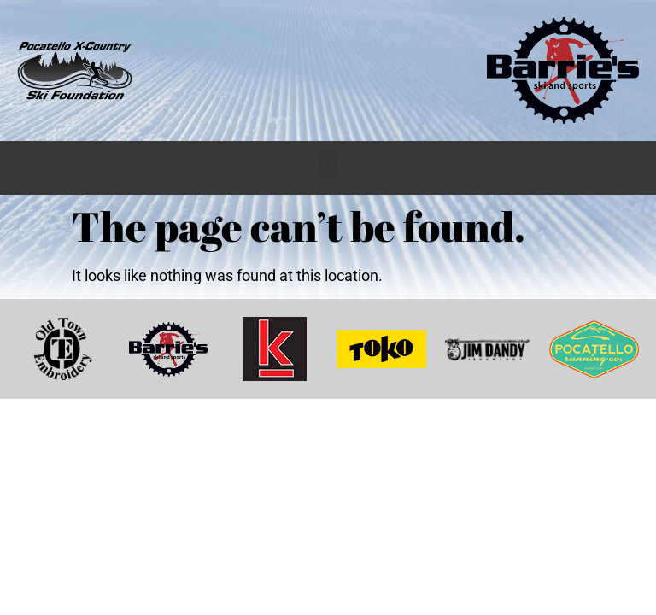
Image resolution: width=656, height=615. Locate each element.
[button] (327, 163)
